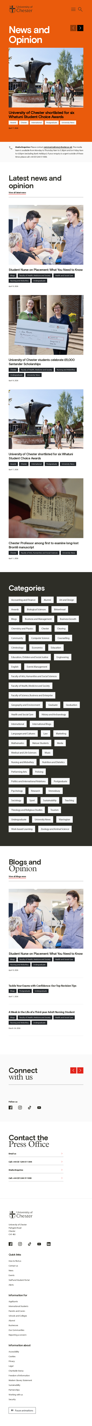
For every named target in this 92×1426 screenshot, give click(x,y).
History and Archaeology (54, 714)
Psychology (17, 790)
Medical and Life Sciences (23, 752)
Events (11, 1275)
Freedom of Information (19, 1375)
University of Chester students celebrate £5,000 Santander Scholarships (42, 362)
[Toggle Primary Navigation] (73, 9)
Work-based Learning (22, 828)
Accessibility (14, 1351)
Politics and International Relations (28, 781)
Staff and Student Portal (19, 1280)
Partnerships (14, 1389)
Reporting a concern (18, 1334)
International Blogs (41, 723)
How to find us (15, 1261)
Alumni (47, 599)
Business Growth (68, 618)
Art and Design (66, 599)
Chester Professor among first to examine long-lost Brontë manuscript (44, 545)
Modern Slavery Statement (20, 1380)
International (36, 122)
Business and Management (38, 618)
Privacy (12, 1361)
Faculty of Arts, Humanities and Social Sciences (39, 553)
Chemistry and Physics (22, 628)
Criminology (17, 647)
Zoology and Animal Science (55, 828)
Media (60, 743)
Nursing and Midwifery (19, 281)
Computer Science (40, 638)
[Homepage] (21, 9)
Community (17, 638)
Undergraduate (39, 281)
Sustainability (50, 800)
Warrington (64, 819)
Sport (32, 800)
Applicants (13, 1301)
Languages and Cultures (23, 733)
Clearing (61, 628)
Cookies (12, 1356)
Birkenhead (59, 609)
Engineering (63, 657)
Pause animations (21, 1410)
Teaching (69, 800)
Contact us (13, 1265)
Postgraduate (51, 122)
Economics (37, 647)
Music (48, 752)
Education (56, 647)
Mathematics (17, 743)
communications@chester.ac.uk (58, 147)
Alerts (11, 1284)
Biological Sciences (36, 609)
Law (45, 733)
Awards (13, 122)
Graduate (53, 704)
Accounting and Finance (23, 599)
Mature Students (40, 743)
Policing (39, 771)
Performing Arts (19, 771)
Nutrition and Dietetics (53, 762)
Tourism (54, 809)
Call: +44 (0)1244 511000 (36, 1178)
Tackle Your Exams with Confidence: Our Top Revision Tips (42, 985)
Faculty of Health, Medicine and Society (35, 275)
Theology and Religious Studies (26, 809)
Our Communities (16, 1330)
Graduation (71, 704)
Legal (11, 1366)
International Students (18, 1306)
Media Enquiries (36, 1170)
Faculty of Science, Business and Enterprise (32, 695)
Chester (24, 122)
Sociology (16, 800)
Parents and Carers (17, 1311)
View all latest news (17, 192)
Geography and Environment (25, 704)
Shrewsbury (54, 790)
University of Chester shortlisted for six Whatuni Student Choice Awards (41, 114)
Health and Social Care (64, 275)
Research (35, 790)
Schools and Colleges (18, 1315)
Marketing (61, 733)
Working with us (16, 1394)
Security (12, 1399)
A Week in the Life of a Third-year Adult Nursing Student (42, 1012)
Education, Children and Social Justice (29, 657)
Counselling (64, 638)
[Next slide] (80, 28)
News (11, 1270)
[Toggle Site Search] (80, 9)
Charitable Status (16, 1370)
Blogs (12, 275)
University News (68, 122)
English (14, 666)
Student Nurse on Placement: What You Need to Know (46, 270)
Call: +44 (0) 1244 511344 (36, 1162)
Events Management (37, 666)
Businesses (13, 1325)
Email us (36, 1154)
